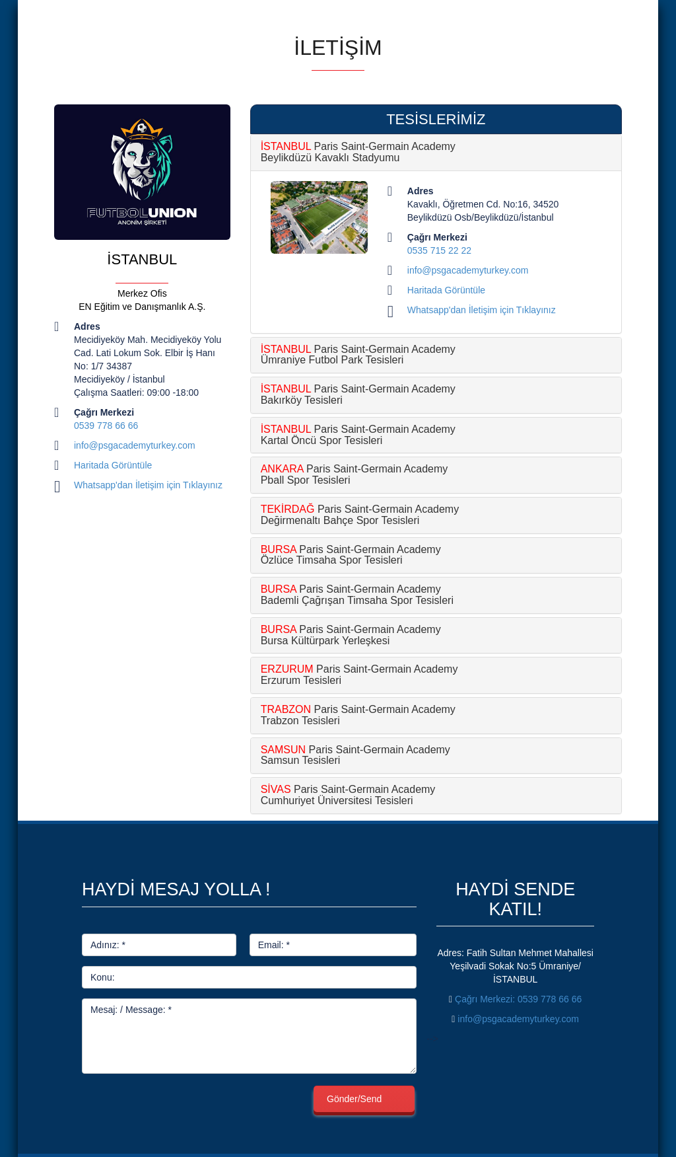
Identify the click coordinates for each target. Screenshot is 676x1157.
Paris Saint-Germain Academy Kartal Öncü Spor (358, 435)
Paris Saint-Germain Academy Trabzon (358, 715)
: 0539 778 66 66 (518, 999)
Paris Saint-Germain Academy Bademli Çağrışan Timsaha (357, 594)
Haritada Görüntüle (113, 465)
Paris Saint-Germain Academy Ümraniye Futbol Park (358, 355)
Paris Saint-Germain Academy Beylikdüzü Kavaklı (358, 152)
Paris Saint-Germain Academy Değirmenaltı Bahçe (360, 515)
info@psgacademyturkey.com (134, 445)
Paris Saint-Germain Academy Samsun (355, 755)
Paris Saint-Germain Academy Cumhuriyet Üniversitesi (348, 795)
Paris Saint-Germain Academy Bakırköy (358, 394)
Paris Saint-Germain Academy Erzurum (359, 674)
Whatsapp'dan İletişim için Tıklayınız (148, 485)
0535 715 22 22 (439, 250)
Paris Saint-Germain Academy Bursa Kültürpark (351, 635)
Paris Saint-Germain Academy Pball (354, 474)
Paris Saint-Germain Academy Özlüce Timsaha (351, 555)
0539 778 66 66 (106, 425)
